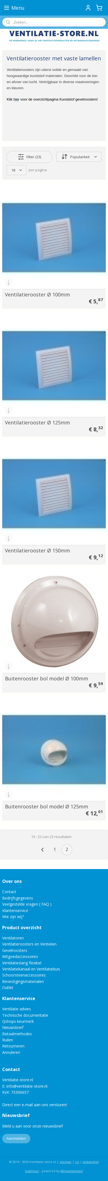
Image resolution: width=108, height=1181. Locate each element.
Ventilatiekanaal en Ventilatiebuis (31, 969)
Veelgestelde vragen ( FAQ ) (27, 904)
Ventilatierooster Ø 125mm (37, 422)
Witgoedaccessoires (20, 956)
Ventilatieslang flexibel (21, 962)
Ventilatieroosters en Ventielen (29, 944)
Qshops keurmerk (18, 1021)
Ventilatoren (13, 938)
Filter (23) (29, 156)
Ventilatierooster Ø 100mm (37, 294)
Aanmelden (16, 1138)
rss (77, 1162)
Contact (9, 891)
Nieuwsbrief (12, 1027)
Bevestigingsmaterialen (23, 981)
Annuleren (11, 1052)
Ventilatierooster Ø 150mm (37, 550)
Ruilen (7, 1039)
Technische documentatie (25, 1015)
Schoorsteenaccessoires (24, 975)
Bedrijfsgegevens (17, 898)
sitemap (65, 1162)
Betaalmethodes (17, 1033)
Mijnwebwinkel (72, 1171)
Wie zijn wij (12, 916)
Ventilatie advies (16, 1008)
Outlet (8, 987)
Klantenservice (15, 910)
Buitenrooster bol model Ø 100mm (46, 678)
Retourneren (13, 1046)
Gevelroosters (14, 950)
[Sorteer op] (79, 157)
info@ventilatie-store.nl (26, 1086)
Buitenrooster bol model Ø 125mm (46, 806)
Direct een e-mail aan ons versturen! (34, 1104)
